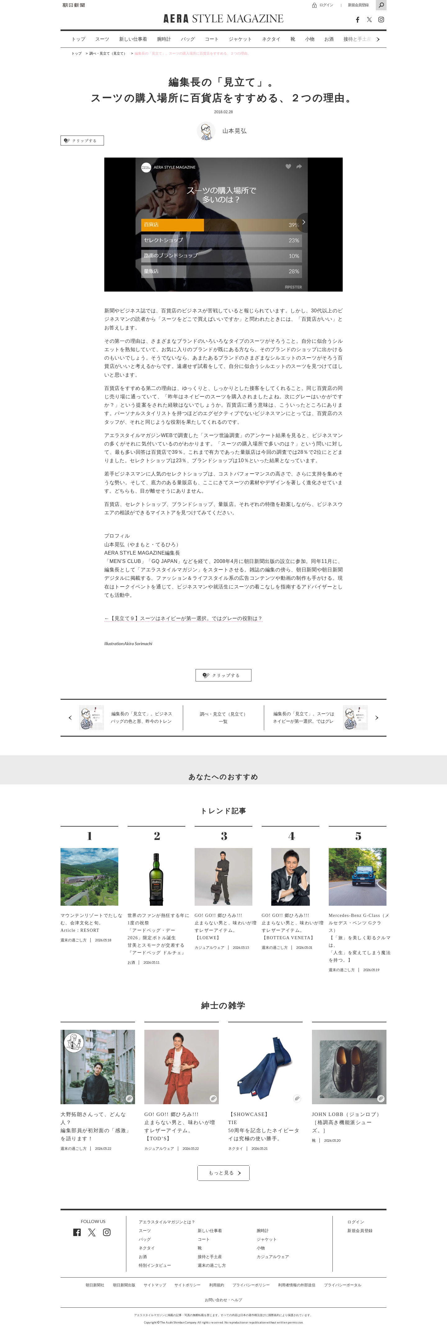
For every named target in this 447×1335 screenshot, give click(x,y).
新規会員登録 (358, 4)
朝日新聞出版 (124, 1285)
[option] (73, 39)
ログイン (326, 4)
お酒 (329, 39)
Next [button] (366, 39)
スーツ (102, 39)
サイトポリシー (187, 1285)
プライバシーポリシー (251, 1285)
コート (212, 39)
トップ (78, 39)
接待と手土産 (210, 1256)
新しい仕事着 (133, 39)
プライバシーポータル (342, 1285)
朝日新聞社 (95, 1285)
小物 (309, 39)
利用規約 (216, 1285)
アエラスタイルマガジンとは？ (167, 1222)
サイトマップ (155, 1285)
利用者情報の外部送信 (296, 1285)
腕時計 (164, 39)
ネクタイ (271, 39)
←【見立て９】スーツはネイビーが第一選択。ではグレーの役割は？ (183, 618)
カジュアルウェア (273, 1256)
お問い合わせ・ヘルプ (223, 1300)
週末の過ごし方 (212, 1265)
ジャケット (240, 39)
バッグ (188, 39)
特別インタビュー (155, 1265)
